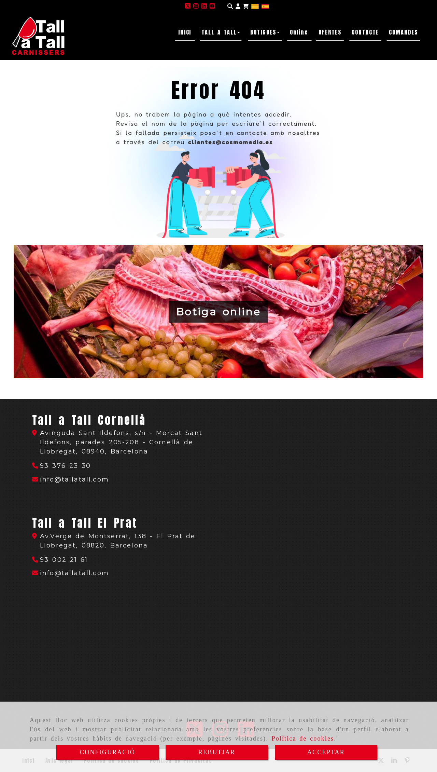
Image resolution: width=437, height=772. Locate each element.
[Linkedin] (204, 6)
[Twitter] (188, 6)
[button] (238, 6)
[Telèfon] (61, 466)
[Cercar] (230, 6)
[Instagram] (196, 6)
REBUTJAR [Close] (216, 752)
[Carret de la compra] (246, 6)
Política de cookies (302, 738)
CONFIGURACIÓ (107, 752)
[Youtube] (212, 6)
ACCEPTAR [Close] (326, 752)
